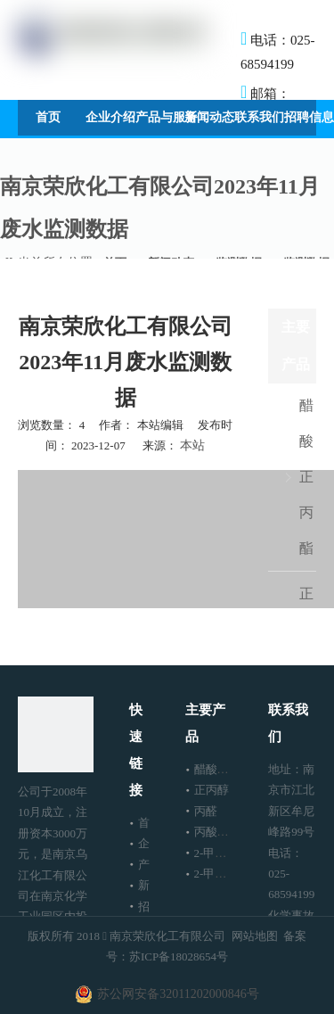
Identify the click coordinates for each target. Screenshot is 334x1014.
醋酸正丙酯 (306, 477)
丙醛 (205, 811)
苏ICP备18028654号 (178, 956)
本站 (192, 445)
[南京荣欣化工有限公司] (56, 734)
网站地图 (255, 936)
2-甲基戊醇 (222, 873)
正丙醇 (211, 789)
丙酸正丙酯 (223, 831)
